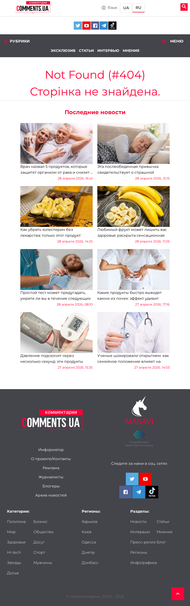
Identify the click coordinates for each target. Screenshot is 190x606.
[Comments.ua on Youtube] (86, 25)
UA (126, 8)
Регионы (138, 552)
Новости (138, 522)
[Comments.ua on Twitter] (78, 25)
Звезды (14, 563)
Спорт (39, 552)
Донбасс (90, 563)
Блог (161, 542)
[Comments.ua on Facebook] (95, 25)
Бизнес (40, 522)
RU (138, 8)
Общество (43, 532)
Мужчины (42, 563)
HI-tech (14, 552)
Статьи (86, 51)
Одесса (89, 542)
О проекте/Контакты (51, 459)
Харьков (90, 522)
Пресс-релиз (142, 542)
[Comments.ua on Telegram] (104, 25)
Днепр (88, 552)
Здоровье (16, 542)
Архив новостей (51, 495)
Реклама (51, 468)
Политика (16, 522)
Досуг (39, 542)
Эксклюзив (63, 51)
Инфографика (143, 563)
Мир (11, 532)
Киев (86, 532)
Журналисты (51, 477)
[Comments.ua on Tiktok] (112, 25)
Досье (13, 573)
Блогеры (51, 486)
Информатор (51, 450)
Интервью (108, 51)
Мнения (131, 51)
